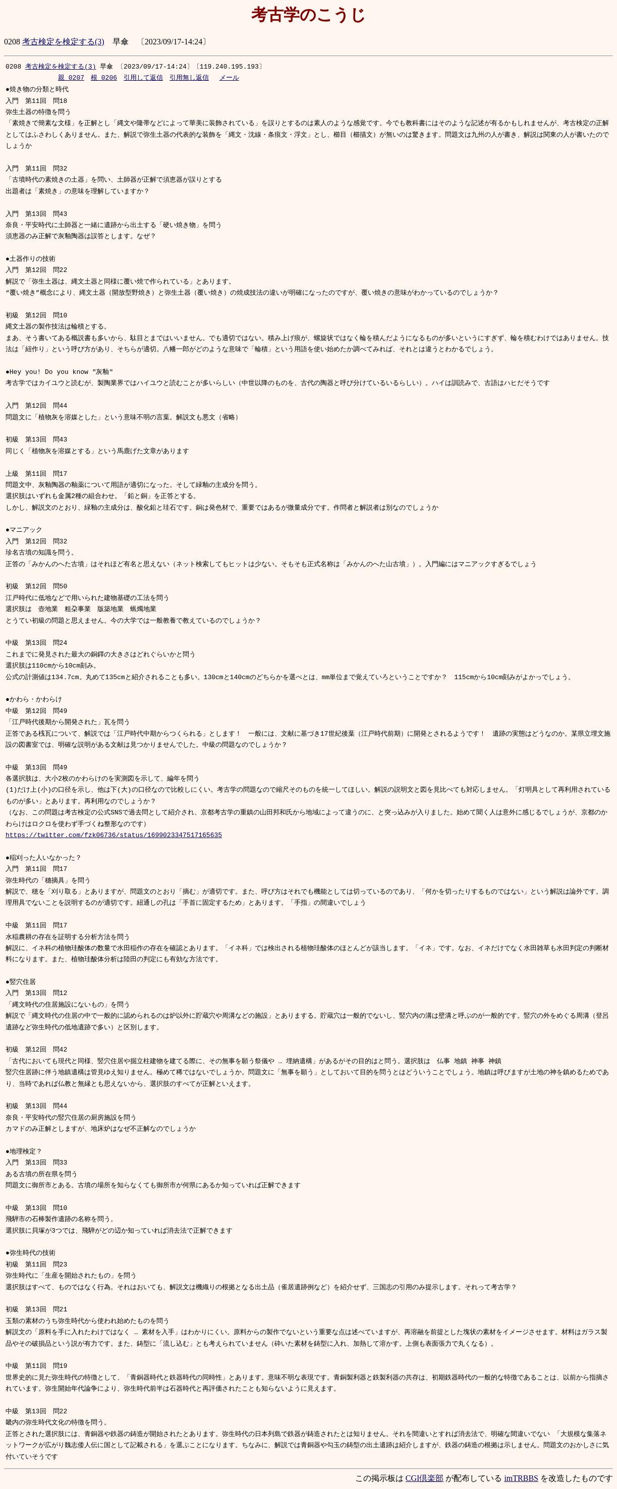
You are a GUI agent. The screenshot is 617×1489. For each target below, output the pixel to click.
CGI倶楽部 (425, 1479)
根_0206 (104, 78)
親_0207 (71, 78)
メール (229, 78)
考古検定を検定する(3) (63, 41)
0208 (13, 66)
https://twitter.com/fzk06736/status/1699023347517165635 (114, 836)
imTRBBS (521, 1479)
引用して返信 (143, 78)
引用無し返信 (189, 78)
